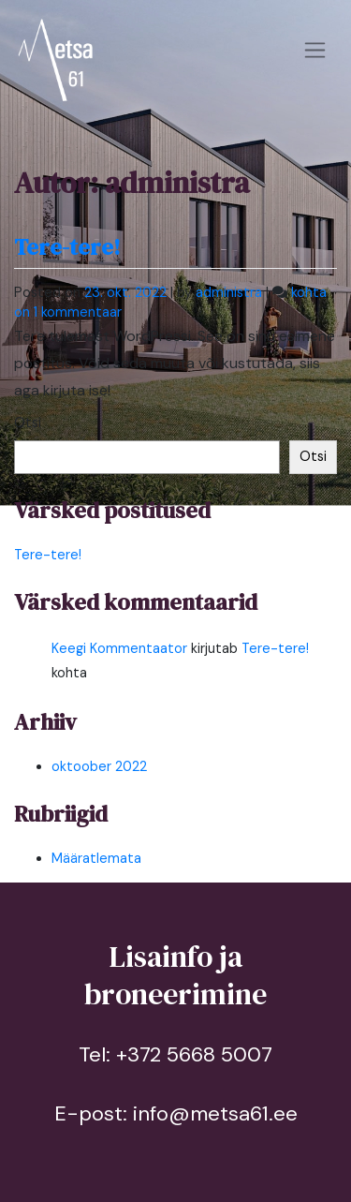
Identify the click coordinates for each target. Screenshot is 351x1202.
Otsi (27, 422)
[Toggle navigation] (315, 51)
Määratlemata (96, 858)
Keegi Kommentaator (119, 648)
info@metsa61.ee (215, 1113)
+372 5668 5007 (194, 1054)
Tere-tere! (67, 246)
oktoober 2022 (99, 766)
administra (229, 292)
